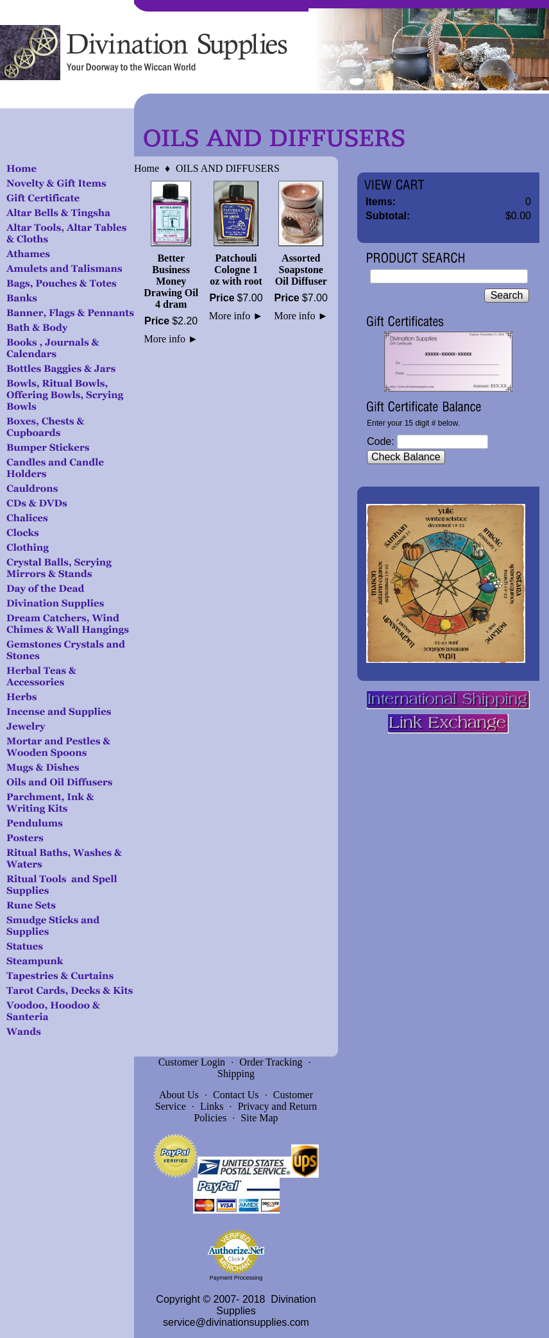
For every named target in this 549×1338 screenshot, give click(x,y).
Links (211, 1106)
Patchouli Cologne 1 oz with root (236, 270)
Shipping (236, 1073)
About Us (179, 1094)
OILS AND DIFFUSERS (228, 168)
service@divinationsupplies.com (236, 1322)
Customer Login (191, 1062)
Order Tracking (270, 1062)
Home (146, 168)
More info (171, 338)
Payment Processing (236, 1278)
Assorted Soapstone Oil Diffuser (301, 270)
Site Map (259, 1117)
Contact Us (236, 1094)
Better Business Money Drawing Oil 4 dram (171, 281)
